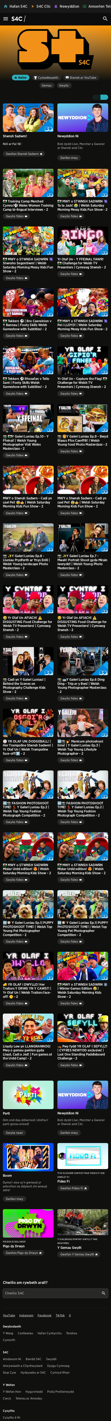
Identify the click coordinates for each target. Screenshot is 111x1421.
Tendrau (71, 1333)
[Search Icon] (105, 19)
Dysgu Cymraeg (58, 1366)
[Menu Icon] (6, 19)
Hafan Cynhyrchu (50, 1333)
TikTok (60, 1315)
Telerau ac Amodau (28, 1398)
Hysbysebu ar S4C (33, 1372)
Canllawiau (25, 1333)
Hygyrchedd (34, 1391)
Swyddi (51, 1359)
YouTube (9, 1315)
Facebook (45, 1315)
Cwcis (7, 1398)
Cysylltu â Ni (11, 1417)
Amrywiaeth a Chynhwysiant (23, 1366)
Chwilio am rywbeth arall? (25, 1282)
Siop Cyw (9, 1372)
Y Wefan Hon (12, 1391)
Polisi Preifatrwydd (60, 1391)
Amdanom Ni (12, 1359)
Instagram (26, 1315)
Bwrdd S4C (34, 1359)
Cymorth (9, 1340)
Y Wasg (8, 1333)
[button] (96, 97)
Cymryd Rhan (59, 1372)
